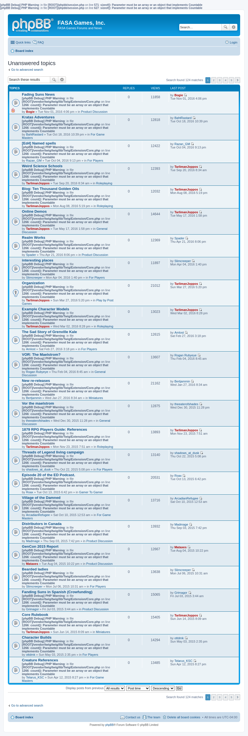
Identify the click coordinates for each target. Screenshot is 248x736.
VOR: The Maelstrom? (41, 354)
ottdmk (30, 654)
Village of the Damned (41, 498)
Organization (33, 283)
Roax (29, 492)
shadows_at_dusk (38, 469)
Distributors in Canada (41, 524)
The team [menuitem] (153, 717)
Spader (31, 254)
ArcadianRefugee (38, 515)
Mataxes (32, 563)
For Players (95, 160)
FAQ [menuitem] (41, 42)
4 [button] (225, 80)
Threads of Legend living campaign (53, 452)
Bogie (30, 111)
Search (225, 27)
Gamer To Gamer (91, 492)
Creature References (40, 660)
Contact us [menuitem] (132, 717)
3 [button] (220, 80)
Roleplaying (104, 183)
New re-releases (36, 381)
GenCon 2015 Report (40, 546)
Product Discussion (94, 111)
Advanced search (233, 27)
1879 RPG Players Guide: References (54, 429)
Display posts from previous (95, 688)
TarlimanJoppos (38, 183)
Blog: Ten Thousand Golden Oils (50, 189)
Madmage (33, 541)
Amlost (31, 349)
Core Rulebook (35, 615)
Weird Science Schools (42, 166)
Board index (24, 717)
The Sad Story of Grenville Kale (49, 332)
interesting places (37, 260)
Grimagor (32, 609)
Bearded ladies (35, 569)
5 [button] (231, 80)
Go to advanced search (27, 69)
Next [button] (237, 80)
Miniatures (96, 398)
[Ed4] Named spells (39, 143)
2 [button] (214, 80)
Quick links (23, 42)
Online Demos (34, 211)
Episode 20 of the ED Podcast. (48, 475)
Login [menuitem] (233, 42)
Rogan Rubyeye (37, 371)
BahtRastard (34, 134)
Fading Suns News (38, 94)
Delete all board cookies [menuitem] (183, 717)
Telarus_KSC (35, 677)
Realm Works (33, 237)
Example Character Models (45, 309)
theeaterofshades (38, 420)
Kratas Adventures (38, 117)
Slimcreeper (34, 277)
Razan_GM (34, 160)
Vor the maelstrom (38, 403)
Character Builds (37, 637)
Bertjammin (34, 398)
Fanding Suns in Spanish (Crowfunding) (57, 592)
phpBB (109, 724)
